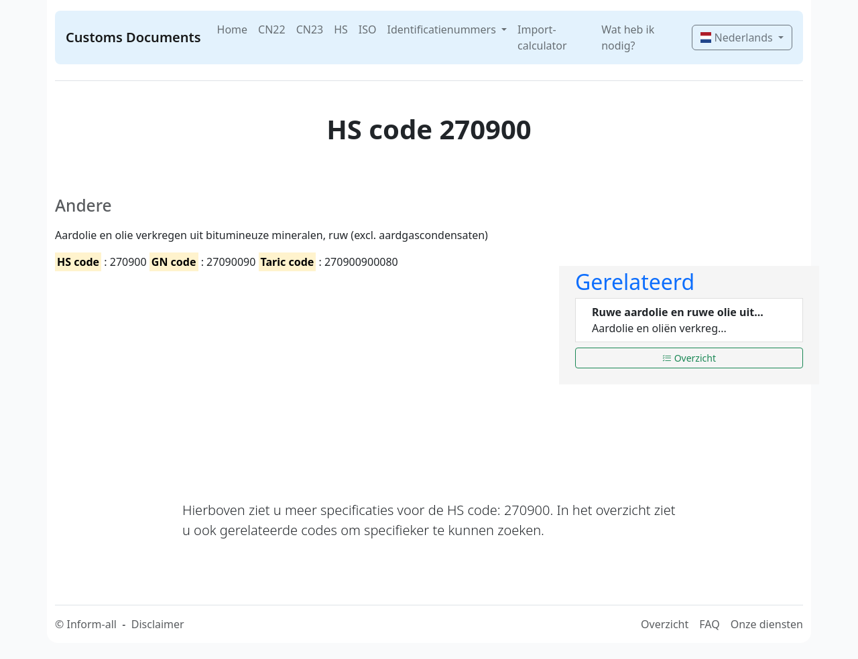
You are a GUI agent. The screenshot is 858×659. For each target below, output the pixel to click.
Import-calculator (542, 37)
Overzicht (689, 358)
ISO (368, 29)
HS (341, 29)
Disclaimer (157, 624)
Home (232, 29)
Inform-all (91, 624)
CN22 (272, 29)
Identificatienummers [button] (443, 29)
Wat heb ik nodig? (627, 37)
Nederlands (737, 37)
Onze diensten (767, 624)
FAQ (709, 624)
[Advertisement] (299, 374)
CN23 (310, 29)
